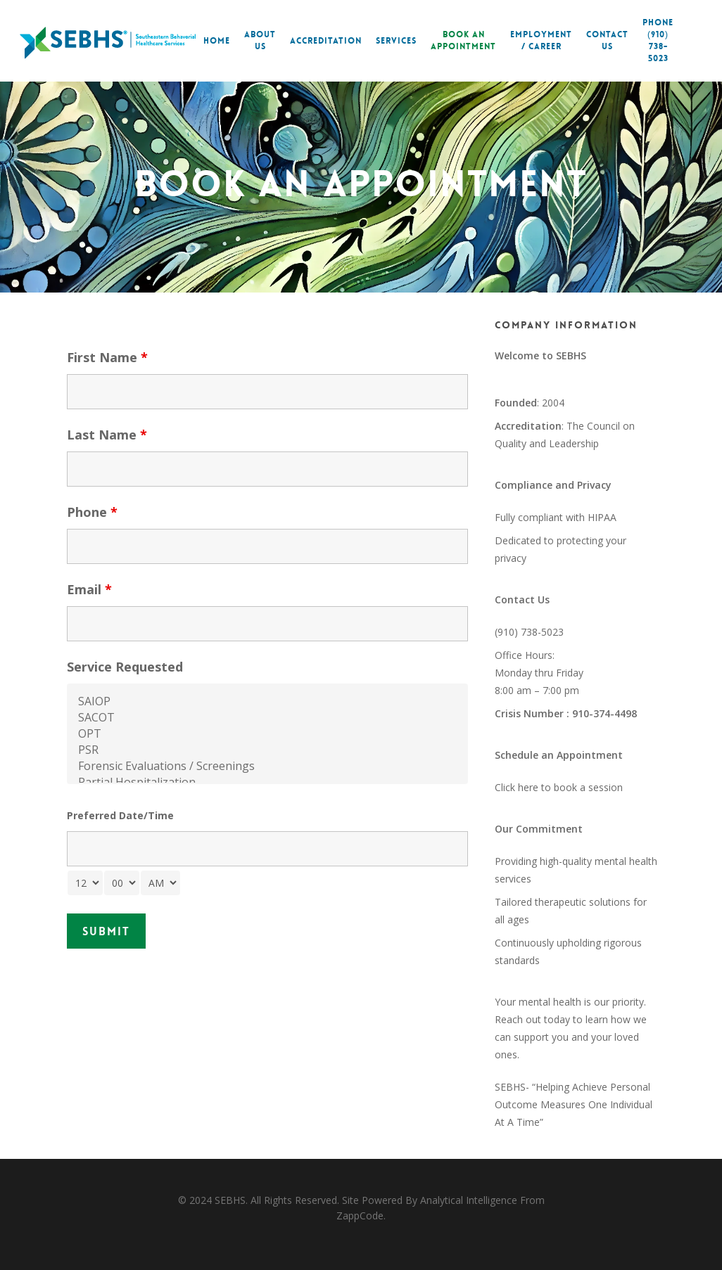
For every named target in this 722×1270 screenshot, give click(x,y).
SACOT (267, 718)
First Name (107, 357)
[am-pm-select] (160, 883)
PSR (267, 750)
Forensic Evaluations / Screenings (267, 766)
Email (89, 589)
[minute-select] (121, 883)
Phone (92, 511)
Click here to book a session (559, 787)
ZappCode (360, 1215)
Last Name (107, 434)
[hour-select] (85, 883)
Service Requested (125, 666)
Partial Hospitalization (267, 782)
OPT (267, 734)
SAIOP (267, 701)
